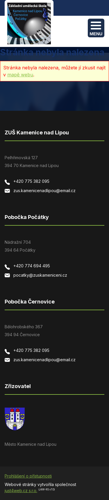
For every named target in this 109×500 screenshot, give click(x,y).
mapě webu (20, 75)
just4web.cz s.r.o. (21, 490)
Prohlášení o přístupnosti (28, 475)
